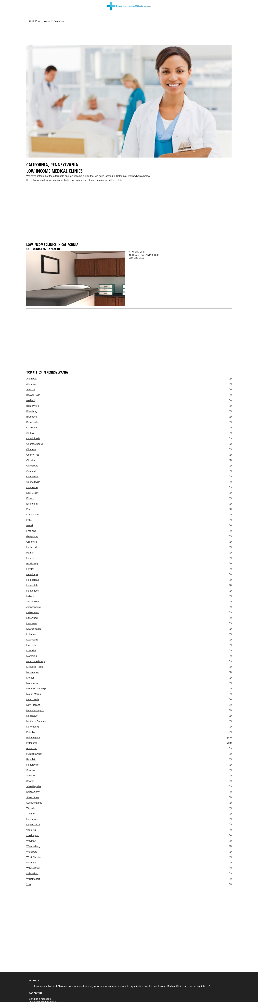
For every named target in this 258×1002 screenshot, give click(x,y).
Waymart (31, 840)
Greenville (32, 541)
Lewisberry (32, 639)
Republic (31, 759)
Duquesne (32, 487)
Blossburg (31, 411)
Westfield (31, 862)
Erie (28, 509)
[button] (6, 6)
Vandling (31, 829)
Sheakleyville (33, 786)
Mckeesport (32, 672)
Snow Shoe (32, 797)
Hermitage (32, 574)
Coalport (31, 471)
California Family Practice (44, 249)
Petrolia (30, 732)
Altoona (30, 389)
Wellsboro (31, 851)
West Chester (33, 857)
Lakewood (32, 617)
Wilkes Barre (33, 868)
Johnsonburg (33, 607)
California (58, 21)
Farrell (29, 525)
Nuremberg (32, 726)
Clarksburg (32, 465)
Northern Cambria (36, 721)
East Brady (32, 492)
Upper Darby (33, 824)
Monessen (32, 683)
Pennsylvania (42, 21)
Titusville (31, 808)
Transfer (30, 813)
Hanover (31, 558)
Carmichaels (33, 438)
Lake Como (32, 612)
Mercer (30, 677)
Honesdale (32, 585)
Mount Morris (33, 694)
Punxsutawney (34, 753)
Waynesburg (33, 846)
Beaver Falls (33, 394)
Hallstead (31, 547)
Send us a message (40, 998)
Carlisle (30, 433)
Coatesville (32, 476)
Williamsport (33, 878)
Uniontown (32, 819)
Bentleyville (32, 405)
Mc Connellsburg (35, 661)
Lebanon (31, 634)
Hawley (30, 568)
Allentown (31, 384)
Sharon (30, 781)
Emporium (32, 503)
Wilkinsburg (32, 873)
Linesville (31, 645)
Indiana (30, 596)
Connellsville (33, 481)
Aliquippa (31, 378)
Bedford (30, 400)
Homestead (32, 579)
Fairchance (32, 514)
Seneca (30, 770)
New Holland (33, 704)
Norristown (32, 715)
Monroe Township (36, 688)
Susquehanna (34, 802)
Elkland (30, 498)
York (28, 884)
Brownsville (32, 422)
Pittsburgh (32, 742)
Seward (30, 775)
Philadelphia (33, 737)
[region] (129, 215)
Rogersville (32, 764)
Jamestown (32, 601)
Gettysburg (32, 536)
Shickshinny (32, 791)
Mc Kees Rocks (34, 666)
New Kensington (35, 710)
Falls (29, 520)
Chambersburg (34, 443)
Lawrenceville (33, 628)
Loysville (31, 650)
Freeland (31, 530)
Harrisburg (32, 563)
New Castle (32, 699)
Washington (32, 835)
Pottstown (31, 748)
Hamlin (30, 552)
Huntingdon (32, 590)
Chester (30, 460)
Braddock (31, 416)
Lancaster (31, 623)
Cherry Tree (32, 454)
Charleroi (31, 449)
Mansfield (31, 655)
